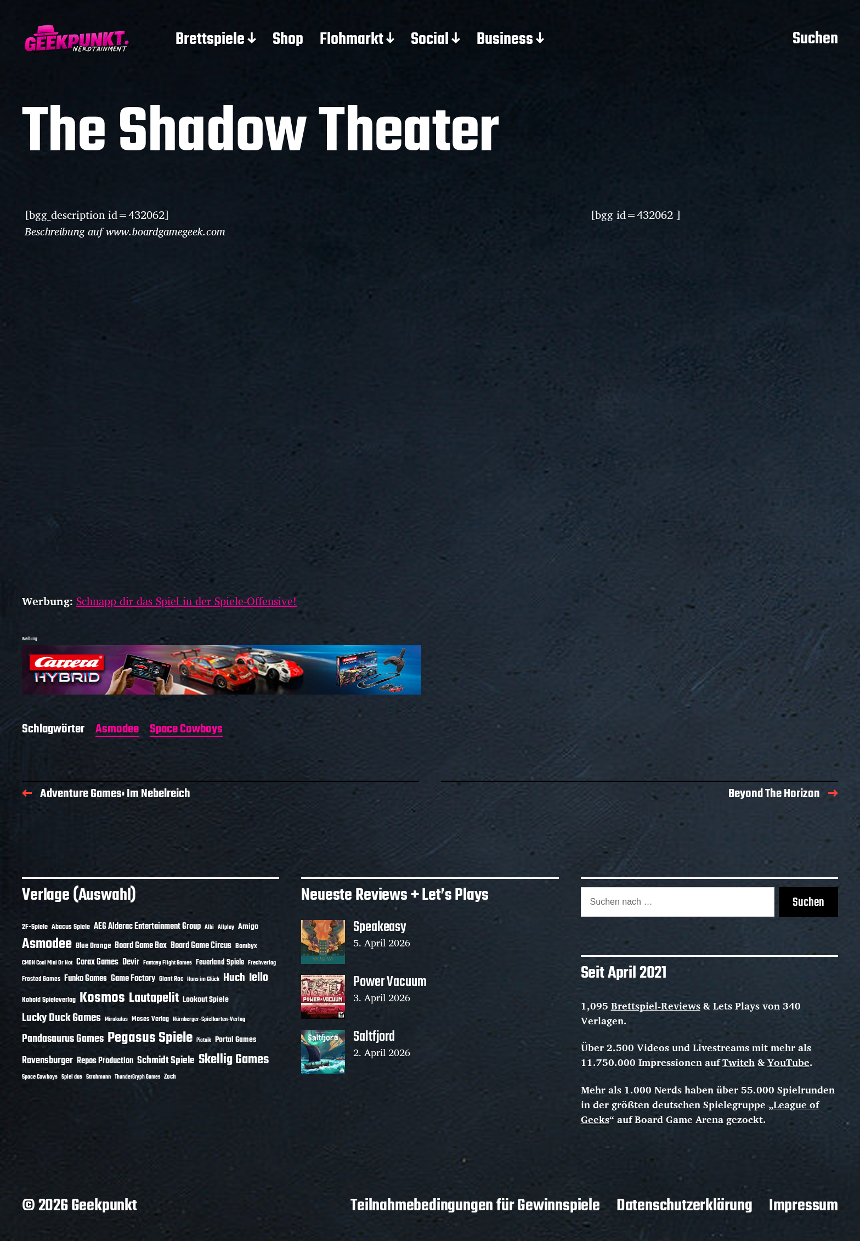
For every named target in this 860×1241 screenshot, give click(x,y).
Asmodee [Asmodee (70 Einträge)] (47, 944)
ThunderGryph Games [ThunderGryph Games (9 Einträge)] (137, 1077)
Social (430, 40)
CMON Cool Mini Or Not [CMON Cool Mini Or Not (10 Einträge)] (47, 962)
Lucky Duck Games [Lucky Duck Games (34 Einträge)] (61, 1017)
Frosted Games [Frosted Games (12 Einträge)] (41, 979)
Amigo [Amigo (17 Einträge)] (248, 927)
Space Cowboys (186, 730)
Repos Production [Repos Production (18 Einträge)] (105, 1061)
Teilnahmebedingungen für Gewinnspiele (475, 1206)
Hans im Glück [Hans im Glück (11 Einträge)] (203, 979)
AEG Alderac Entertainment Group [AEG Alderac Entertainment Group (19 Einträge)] (147, 926)
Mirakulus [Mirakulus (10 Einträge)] (116, 1019)
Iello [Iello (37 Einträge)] (258, 978)
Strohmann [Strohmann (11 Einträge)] (98, 1077)
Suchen (815, 39)
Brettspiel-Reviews (655, 1005)
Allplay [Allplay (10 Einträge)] (226, 927)
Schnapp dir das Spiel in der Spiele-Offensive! (186, 601)
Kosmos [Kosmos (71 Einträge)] (102, 998)
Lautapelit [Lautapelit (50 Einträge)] (154, 998)
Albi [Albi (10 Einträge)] (209, 927)
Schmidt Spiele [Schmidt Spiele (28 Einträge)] (166, 1061)
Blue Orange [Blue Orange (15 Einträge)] (93, 946)
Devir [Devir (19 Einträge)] (130, 962)
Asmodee (117, 730)
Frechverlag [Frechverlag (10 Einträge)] (262, 962)
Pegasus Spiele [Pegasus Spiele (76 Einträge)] (150, 1038)
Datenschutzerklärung (684, 1206)
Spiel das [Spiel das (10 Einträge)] (71, 1077)
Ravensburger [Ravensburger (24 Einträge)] (47, 1060)
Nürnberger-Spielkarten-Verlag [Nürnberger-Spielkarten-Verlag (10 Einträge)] (209, 1019)
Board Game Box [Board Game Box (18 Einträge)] (141, 945)
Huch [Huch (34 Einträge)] (234, 977)
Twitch (738, 1062)
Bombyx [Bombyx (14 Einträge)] (246, 946)
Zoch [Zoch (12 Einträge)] (170, 1077)
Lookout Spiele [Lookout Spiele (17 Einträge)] (206, 1000)
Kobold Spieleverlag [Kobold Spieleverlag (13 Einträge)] (49, 1000)
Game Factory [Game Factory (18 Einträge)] (133, 978)
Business (505, 40)
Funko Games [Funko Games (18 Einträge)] (85, 978)
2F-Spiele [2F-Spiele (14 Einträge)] (35, 927)
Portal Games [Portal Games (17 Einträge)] (235, 1040)
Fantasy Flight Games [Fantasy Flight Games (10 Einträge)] (167, 962)
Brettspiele (210, 40)
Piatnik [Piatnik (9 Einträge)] (203, 1040)
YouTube (788, 1062)
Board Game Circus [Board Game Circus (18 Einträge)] (201, 945)
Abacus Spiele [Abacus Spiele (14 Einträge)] (71, 927)
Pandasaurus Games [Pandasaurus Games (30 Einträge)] (63, 1039)
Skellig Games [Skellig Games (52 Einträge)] (234, 1060)
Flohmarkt (351, 40)
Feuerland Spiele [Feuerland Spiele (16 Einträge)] (220, 962)
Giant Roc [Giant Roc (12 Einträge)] (171, 979)
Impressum (803, 1206)
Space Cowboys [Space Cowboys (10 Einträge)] (40, 1077)
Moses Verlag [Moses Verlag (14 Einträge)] (150, 1019)
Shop (288, 40)
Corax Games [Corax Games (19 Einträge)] (97, 962)
